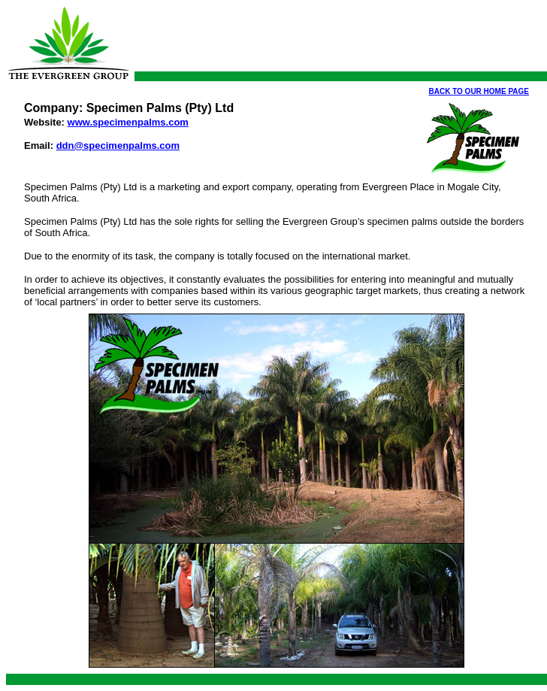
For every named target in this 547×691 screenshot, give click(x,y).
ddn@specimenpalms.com (118, 145)
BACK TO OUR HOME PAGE (478, 91)
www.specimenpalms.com (128, 122)
